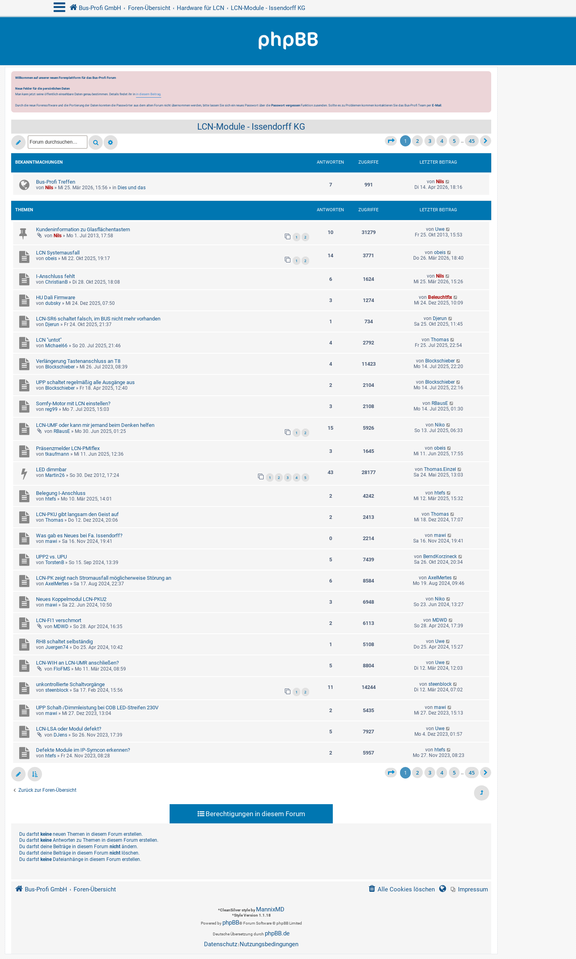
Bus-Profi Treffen (55, 182)
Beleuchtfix (440, 297)
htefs (50, 499)
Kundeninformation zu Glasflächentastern (83, 229)
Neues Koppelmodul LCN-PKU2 (71, 599)
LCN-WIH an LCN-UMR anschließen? (77, 663)
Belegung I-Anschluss (61, 493)
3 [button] (429, 140)
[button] (391, 141)
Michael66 (56, 345)
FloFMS (62, 669)
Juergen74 (56, 647)
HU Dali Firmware (55, 297)
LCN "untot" (49, 340)
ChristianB (56, 282)
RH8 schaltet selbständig (64, 642)
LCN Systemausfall (58, 253)
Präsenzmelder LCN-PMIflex (68, 448)
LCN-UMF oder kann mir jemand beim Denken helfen (95, 425)
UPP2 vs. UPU (51, 557)
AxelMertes (57, 584)
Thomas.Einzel (440, 469)
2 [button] (417, 140)
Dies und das (132, 187)
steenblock (56, 690)
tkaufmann (57, 454)
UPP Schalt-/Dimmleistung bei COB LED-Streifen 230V (97, 708)
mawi (51, 541)
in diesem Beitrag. (148, 94)
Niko (440, 425)
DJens (60, 735)
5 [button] (454, 140)
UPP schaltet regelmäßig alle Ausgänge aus (85, 382)
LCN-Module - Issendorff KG (251, 127)
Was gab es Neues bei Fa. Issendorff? (79, 536)
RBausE (440, 403)
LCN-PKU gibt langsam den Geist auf (77, 514)
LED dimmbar (51, 469)
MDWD (61, 626)
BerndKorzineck (440, 556)
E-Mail (436, 105)
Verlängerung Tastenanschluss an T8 (78, 361)
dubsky (53, 303)
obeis (51, 258)
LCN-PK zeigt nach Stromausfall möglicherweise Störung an (103, 578)
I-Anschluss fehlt (55, 276)
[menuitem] (469, 889)
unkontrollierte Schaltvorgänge (70, 684)
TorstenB (54, 562)
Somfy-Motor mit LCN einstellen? (73, 403)
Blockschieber (60, 367)
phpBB (230, 922)
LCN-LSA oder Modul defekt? (68, 729)
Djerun (52, 324)
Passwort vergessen (285, 105)
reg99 (51, 409)
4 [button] (441, 140)
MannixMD (270, 909)
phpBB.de (277, 933)
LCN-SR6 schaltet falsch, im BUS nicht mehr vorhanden (98, 319)
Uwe (439, 229)
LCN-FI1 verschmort (58, 620)
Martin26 (55, 475)
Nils (49, 187)
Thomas (440, 339)
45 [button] (472, 140)
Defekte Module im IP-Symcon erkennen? (83, 750)
